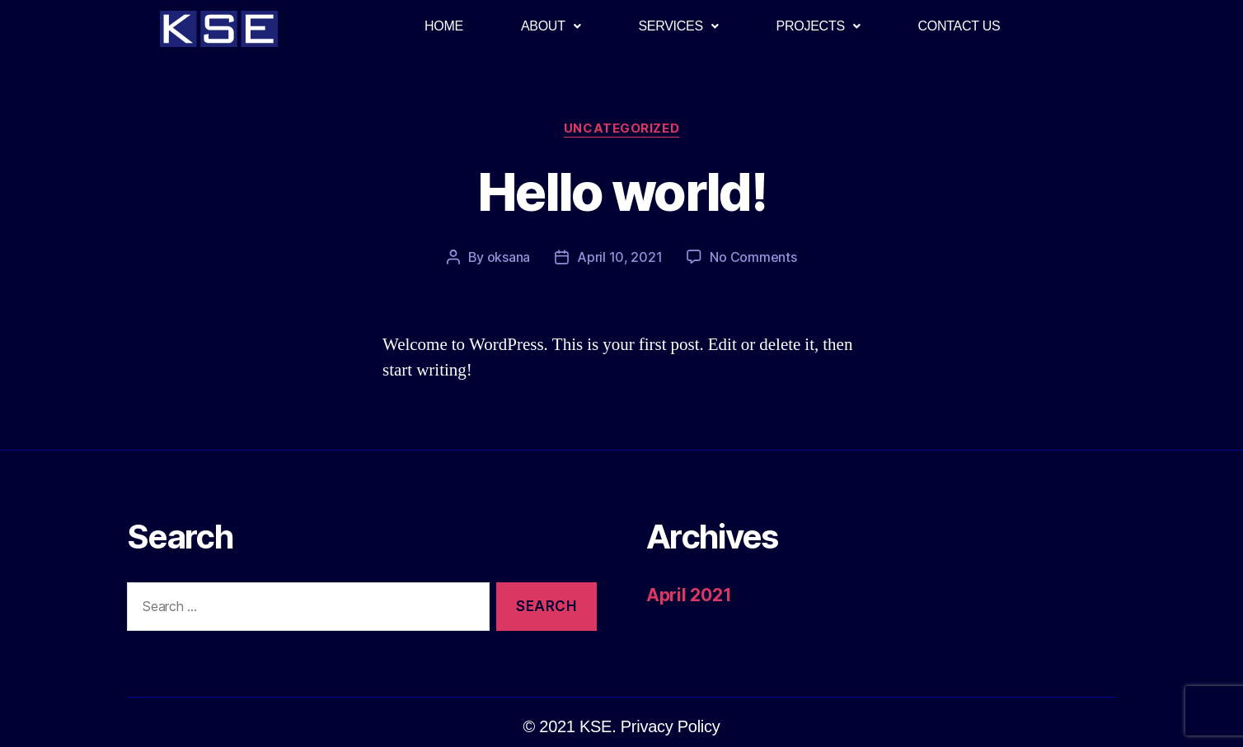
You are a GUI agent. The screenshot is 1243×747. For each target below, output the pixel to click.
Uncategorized (621, 128)
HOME (443, 26)
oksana (508, 257)
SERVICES (678, 26)
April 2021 (688, 595)
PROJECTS (818, 26)
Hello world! (621, 191)
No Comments (753, 257)
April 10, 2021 (619, 257)
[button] (622, 726)
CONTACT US (959, 26)
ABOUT (551, 26)
